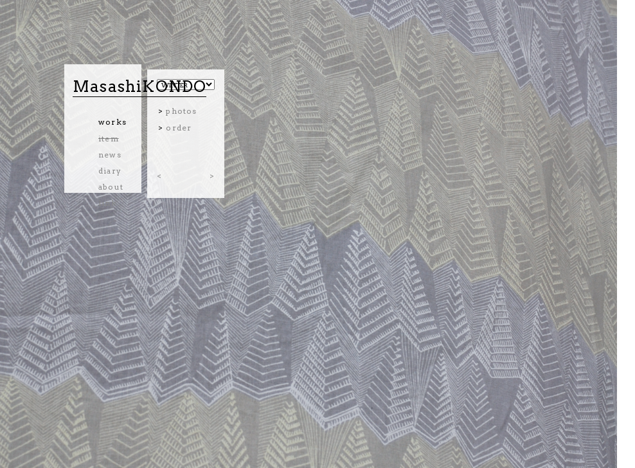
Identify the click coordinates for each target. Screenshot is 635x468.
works (112, 122)
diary (109, 171)
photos (181, 111)
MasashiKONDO (139, 86)
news (109, 154)
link (107, 203)
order (179, 127)
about (110, 187)
